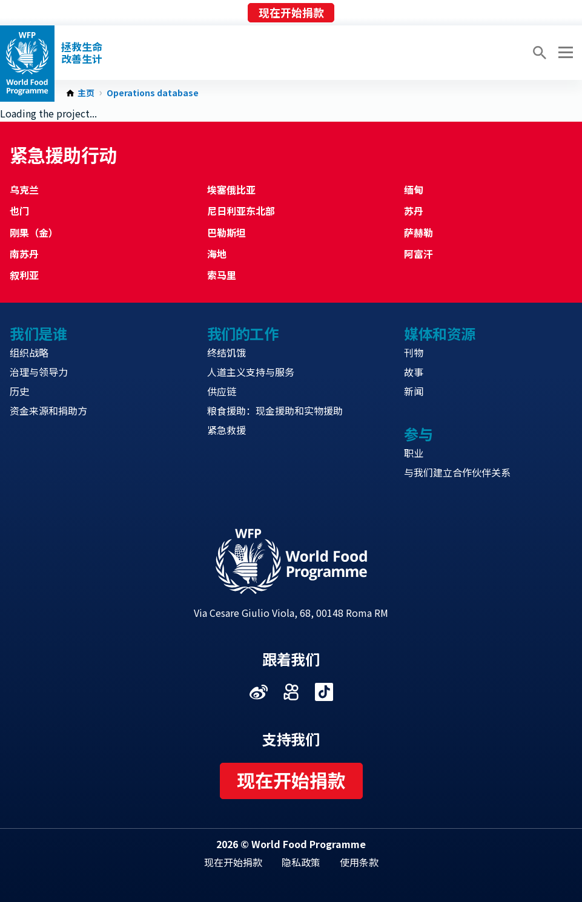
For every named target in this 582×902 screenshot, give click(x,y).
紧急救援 (226, 430)
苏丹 (413, 210)
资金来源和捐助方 (48, 410)
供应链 (221, 391)
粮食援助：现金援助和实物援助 (275, 410)
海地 (217, 253)
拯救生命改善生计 (81, 53)
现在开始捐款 (291, 12)
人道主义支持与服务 (250, 371)
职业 (413, 453)
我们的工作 (243, 333)
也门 (19, 210)
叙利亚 (24, 275)
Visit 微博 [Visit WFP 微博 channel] (259, 692)
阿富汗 (418, 253)
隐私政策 (301, 862)
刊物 (413, 352)
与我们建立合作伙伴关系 (457, 472)
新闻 (413, 391)
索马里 (221, 275)
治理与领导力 (39, 371)
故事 (413, 371)
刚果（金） (34, 232)
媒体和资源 (439, 333)
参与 (418, 433)
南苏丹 (24, 253)
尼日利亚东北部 (241, 210)
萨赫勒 (418, 232)
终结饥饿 (226, 352)
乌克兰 (24, 189)
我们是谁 (38, 333)
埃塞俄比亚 (231, 189)
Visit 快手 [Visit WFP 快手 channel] (291, 692)
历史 (19, 391)
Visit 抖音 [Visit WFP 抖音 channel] (324, 692)
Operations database (153, 93)
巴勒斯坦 (226, 232)
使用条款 (359, 862)
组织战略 (29, 352)
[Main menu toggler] (564, 53)
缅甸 (413, 189)
